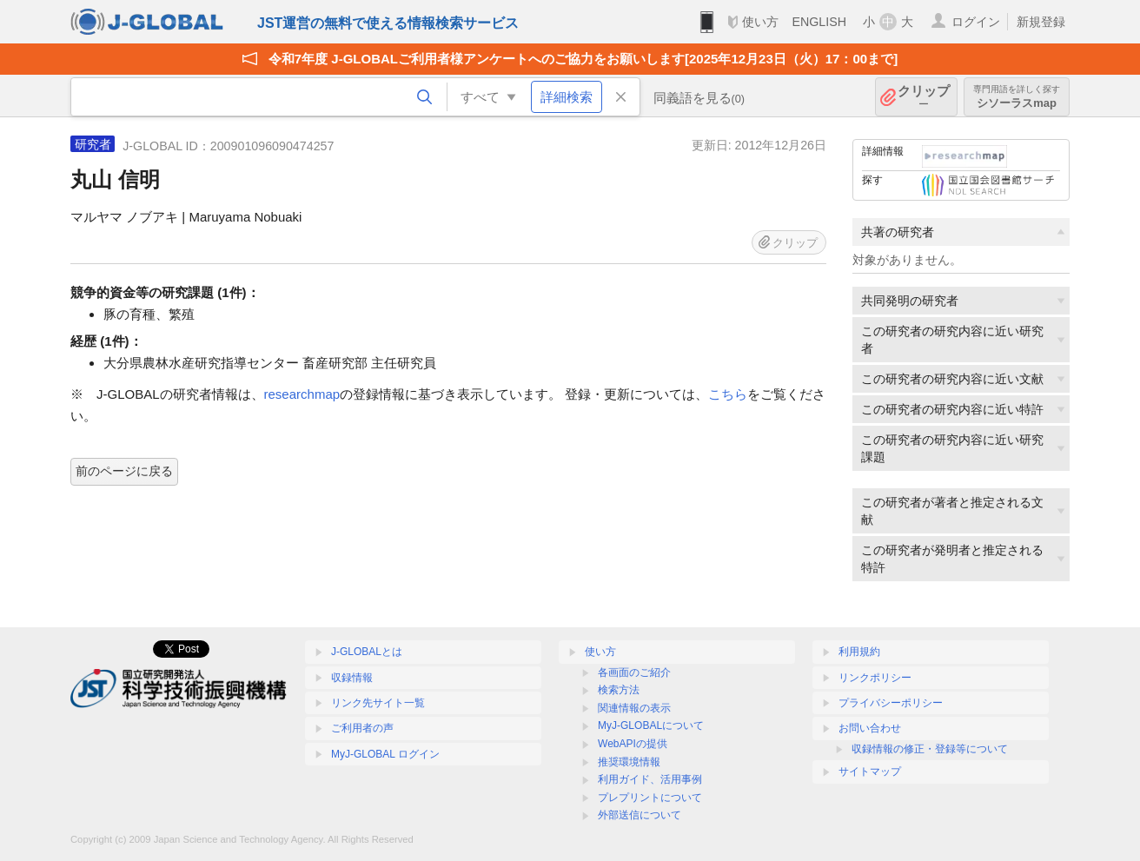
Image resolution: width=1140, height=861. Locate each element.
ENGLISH (819, 22)
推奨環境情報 (629, 762)
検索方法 (619, 690)
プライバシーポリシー (890, 703)
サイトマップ (869, 771)
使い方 (760, 22)
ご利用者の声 (362, 728)
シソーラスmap (1016, 96)
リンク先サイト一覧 (378, 703)
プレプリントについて (650, 797)
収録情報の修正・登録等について (930, 749)
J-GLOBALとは (366, 652)
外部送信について (639, 815)
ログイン (975, 22)
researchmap (302, 394)
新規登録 (1041, 22)
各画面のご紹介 (634, 672)
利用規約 (859, 652)
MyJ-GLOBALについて (651, 725)
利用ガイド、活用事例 (650, 779)
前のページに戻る (124, 471)
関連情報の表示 (634, 708)
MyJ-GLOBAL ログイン (385, 754)
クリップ (924, 96)
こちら (727, 394)
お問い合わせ (869, 728)
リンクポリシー (874, 678)
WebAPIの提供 (632, 744)
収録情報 (352, 678)
